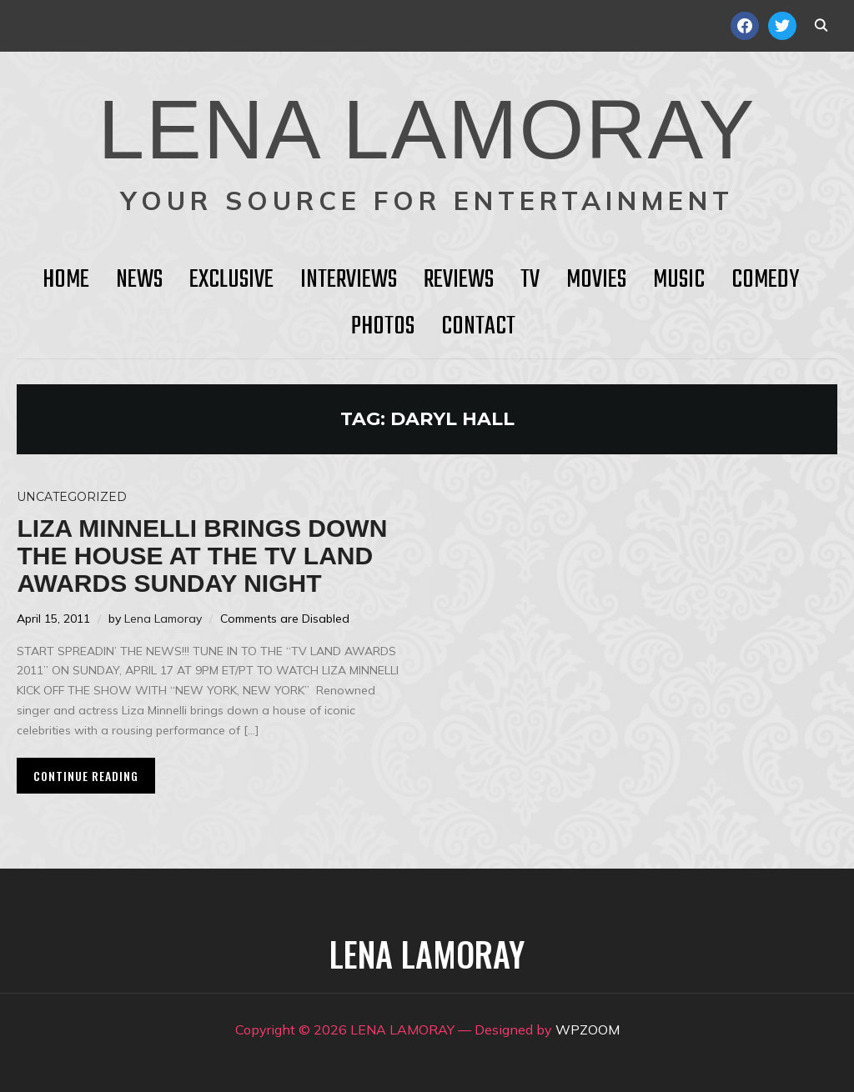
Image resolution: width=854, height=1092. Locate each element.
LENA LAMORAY (427, 129)
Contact (478, 327)
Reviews (459, 280)
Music (679, 280)
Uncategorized (72, 496)
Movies (596, 280)
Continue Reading (85, 775)
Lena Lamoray (163, 618)
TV (530, 280)
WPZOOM (587, 1029)
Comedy (765, 280)
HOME (66, 280)
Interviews (348, 280)
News (139, 280)
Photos (382, 327)
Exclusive (231, 280)
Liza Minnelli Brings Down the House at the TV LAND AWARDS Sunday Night (202, 555)
